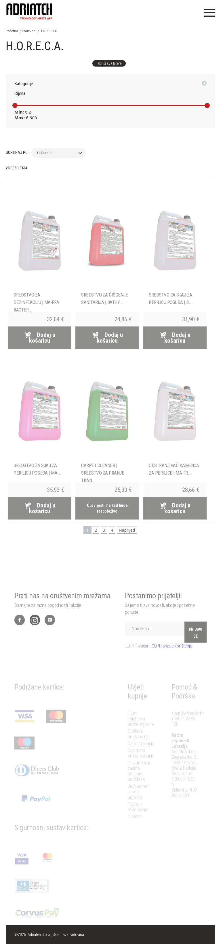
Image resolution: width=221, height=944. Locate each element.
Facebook (19, 631)
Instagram (35, 631)
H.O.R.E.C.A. (49, 31)
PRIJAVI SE (195, 644)
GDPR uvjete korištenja (172, 657)
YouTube (50, 631)
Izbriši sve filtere (109, 63)
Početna (12, 31)
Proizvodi (29, 31)
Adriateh (29, 10)
